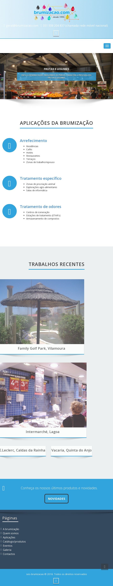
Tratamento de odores (40, 206)
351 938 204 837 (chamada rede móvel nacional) (75, 25)
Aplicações (9, 537)
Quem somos (11, 533)
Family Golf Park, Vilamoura (30, 348)
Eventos (7, 545)
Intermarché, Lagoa (31, 431)
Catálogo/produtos (14, 541)
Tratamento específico (40, 178)
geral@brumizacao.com (22, 25)
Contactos (9, 554)
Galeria (7, 550)
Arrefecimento (33, 140)
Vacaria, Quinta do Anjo (60, 450)
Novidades (56, 499)
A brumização (11, 529)
